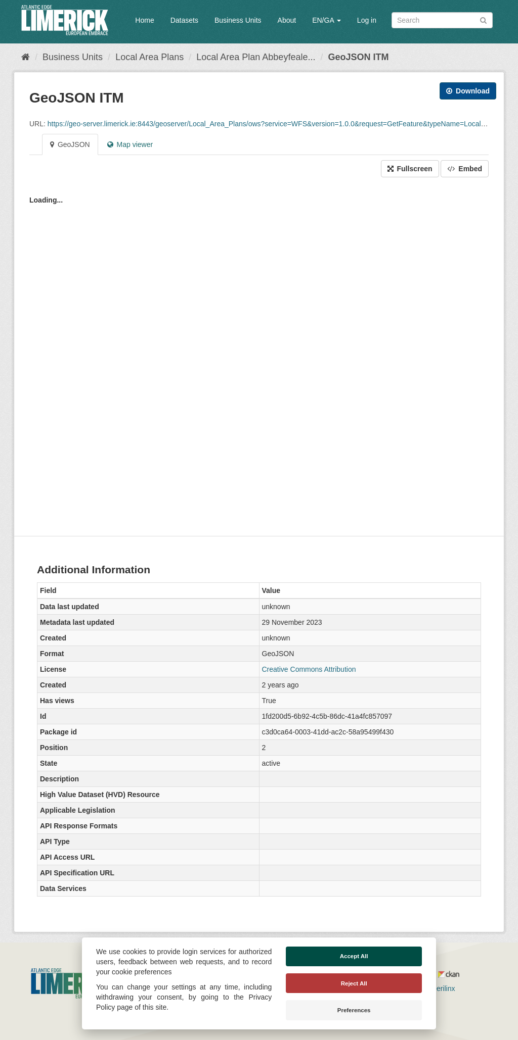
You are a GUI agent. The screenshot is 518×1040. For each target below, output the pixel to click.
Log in (366, 20)
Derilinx (438, 988)
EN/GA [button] (326, 20)
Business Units (238, 20)
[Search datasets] (442, 20)
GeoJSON (70, 144)
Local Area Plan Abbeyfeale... (255, 57)
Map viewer (130, 144)
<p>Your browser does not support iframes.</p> (259, 354)
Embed (464, 169)
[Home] (25, 57)
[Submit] (483, 19)
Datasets (184, 20)
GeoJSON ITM (358, 57)
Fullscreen (410, 169)
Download (468, 91)
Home (144, 20)
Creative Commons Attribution (309, 669)
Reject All (354, 983)
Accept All (354, 956)
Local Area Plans (149, 57)
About (287, 20)
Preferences (354, 1010)
